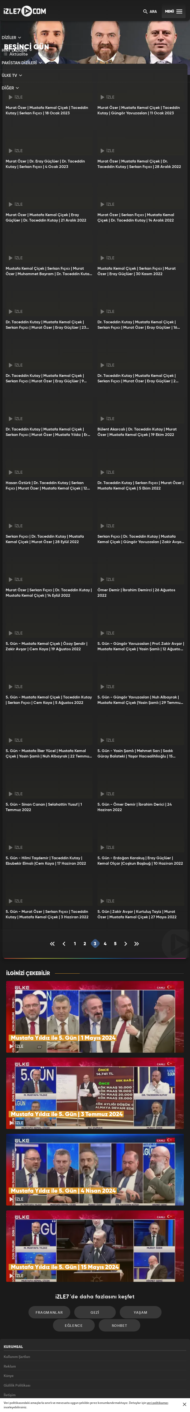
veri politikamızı (157, 1403)
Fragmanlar (31, 1274)
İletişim (10, 1365)
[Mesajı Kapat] (184, 1404)
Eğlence (158, 1274)
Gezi (74, 1274)
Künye (9, 1343)
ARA (150, 12)
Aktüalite (16, 54)
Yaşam (116, 1274)
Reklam (10, 1332)
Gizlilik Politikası (17, 1354)
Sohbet (96, 1289)
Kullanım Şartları (17, 1320)
